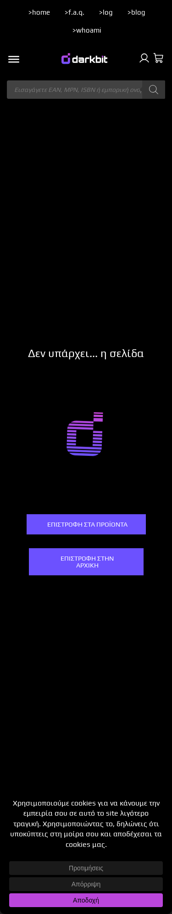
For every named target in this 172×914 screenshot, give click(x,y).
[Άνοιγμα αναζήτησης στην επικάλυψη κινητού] (86, 89)
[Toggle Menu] (13, 59)
